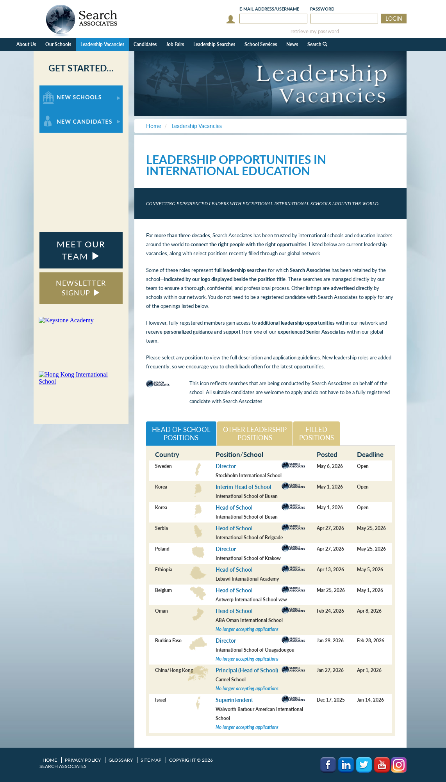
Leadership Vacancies (102, 44)
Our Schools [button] (58, 44)
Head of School (234, 507)
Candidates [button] (145, 44)
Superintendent (234, 700)
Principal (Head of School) (247, 670)
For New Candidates (63, 113)
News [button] (292, 44)
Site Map (151, 760)
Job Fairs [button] (175, 44)
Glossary (121, 760)
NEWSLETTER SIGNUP (81, 288)
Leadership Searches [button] (214, 44)
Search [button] (317, 44)
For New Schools (59, 89)
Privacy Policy (83, 760)
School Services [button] (260, 44)
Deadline (370, 454)
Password (322, 8)
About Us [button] (26, 44)
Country (167, 454)
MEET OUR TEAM (81, 250)
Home (50, 760)
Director (226, 466)
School (253, 454)
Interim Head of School (243, 486)
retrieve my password (315, 31)
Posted (327, 454)
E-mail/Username (269, 8)
